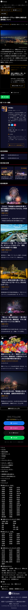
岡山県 (18, 507)
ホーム (3, 447)
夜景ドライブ (18, 584)
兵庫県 (18, 503)
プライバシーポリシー (7, 460)
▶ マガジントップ (6, 10)
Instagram (14, 428)
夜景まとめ (24, 568)
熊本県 (3, 514)
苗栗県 (10, 541)
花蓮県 (3, 543)
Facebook (14, 423)
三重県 (18, 501)
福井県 (10, 499)
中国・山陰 (15, 527)
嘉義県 (18, 556)
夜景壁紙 (11, 588)
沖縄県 (10, 516)
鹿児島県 (4, 516)
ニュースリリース (6, 478)
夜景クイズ (9, 570)
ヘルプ (3, 458)
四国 (3, 529)
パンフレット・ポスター (7, 469)
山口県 (10, 509)
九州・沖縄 (15, 529)
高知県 (18, 510)
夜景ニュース (18, 568)
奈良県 (10, 505)
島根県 (10, 507)
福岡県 (3, 512)
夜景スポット (5, 568)
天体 (26, 574)
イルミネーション (22, 572)
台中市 (3, 537)
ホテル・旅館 (12, 577)
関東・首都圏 (5, 523)
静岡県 (10, 501)
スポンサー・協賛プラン (7, 463)
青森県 (10, 487)
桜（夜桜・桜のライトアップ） (9, 572)
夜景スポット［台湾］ (8, 531)
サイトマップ (5, 482)
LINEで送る (5, 97)
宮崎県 (18, 514)
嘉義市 (3, 563)
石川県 (3, 499)
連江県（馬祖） (5, 561)
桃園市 (18, 533)
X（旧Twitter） (14, 432)
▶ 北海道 (4, 13)
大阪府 (3, 503)
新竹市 (10, 535)
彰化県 (18, 539)
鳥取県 (3, 507)
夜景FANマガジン (7, 566)
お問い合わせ (5, 471)
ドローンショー (20, 574)
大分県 (10, 514)
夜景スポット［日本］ (8, 485)
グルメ (6, 577)
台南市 (10, 537)
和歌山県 (19, 505)
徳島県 (18, 509)
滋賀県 (3, 505)
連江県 (3, 545)
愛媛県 (10, 510)
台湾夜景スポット (21, 577)
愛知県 (18, 499)
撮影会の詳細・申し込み (17, 85)
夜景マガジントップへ (14, 408)
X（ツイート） (15, 92)
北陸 (3, 525)
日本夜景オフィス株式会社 (14, 601)
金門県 (18, 543)
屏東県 (3, 539)
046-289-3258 (17, 597)
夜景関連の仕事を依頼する (8, 474)
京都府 (10, 503)
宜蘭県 (18, 541)
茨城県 (10, 491)
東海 (14, 525)
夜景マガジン (5, 588)
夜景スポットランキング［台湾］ (12, 548)
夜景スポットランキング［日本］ (12, 519)
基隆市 (3, 535)
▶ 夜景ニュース (17, 10)
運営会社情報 (5, 451)
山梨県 (3, 497)
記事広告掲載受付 (6, 467)
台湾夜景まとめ (15, 579)
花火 (15, 570)
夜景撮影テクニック (19, 588)
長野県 (10, 497)
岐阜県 (3, 501)
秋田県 (10, 489)
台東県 (10, 539)
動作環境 (4, 480)
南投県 (3, 541)
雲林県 (10, 556)
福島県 (3, 491)
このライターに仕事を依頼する (16, 145)
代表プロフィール (6, 453)
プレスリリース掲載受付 (7, 465)
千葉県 (10, 495)
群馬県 (3, 493)
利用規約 (4, 456)
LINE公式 (14, 437)
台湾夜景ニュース (6, 579)
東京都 (10, 493)
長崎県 (18, 512)
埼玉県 (3, 495)
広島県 (3, 509)
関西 (3, 527)
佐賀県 (10, 512)
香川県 (3, 510)
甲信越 (14, 523)
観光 (3, 577)
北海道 (3, 487)
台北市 (3, 533)
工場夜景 (11, 568)
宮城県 (3, 489)
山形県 (18, 489)
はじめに (4, 449)
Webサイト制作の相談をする (8, 476)
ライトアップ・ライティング (8, 574)
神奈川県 (19, 493)
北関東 (14, 521)
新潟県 (18, 495)
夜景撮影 (4, 570)
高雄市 (18, 537)
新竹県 (18, 535)
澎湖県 (10, 543)
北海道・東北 (5, 521)
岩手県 (18, 487)
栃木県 (18, 491)
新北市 (10, 533)
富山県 (18, 497)
